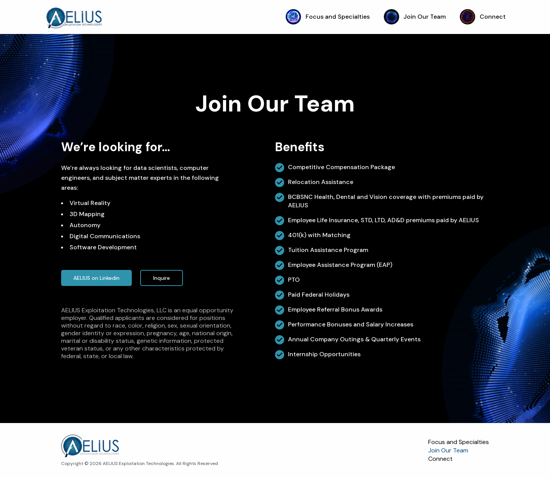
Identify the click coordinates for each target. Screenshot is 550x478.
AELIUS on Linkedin (96, 278)
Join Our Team (415, 17)
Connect (483, 17)
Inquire (161, 278)
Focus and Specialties (328, 17)
